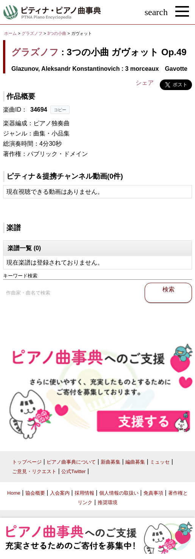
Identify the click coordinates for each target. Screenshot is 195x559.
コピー (60, 109)
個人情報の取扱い (119, 493)
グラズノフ (32, 33)
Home (13, 493)
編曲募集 (135, 462)
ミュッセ (160, 462)
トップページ (27, 462)
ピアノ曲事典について (71, 462)
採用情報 (84, 493)
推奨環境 (107, 502)
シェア (145, 82)
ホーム (10, 33)
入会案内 (60, 493)
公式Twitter (73, 471)
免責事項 (153, 493)
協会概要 (35, 493)
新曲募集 (110, 462)
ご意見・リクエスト (34, 471)
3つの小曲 (57, 33)
